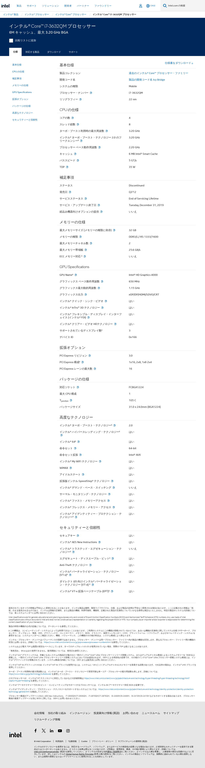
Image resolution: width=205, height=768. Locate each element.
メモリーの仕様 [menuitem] (20, 85)
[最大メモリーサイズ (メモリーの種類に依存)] (114, 230)
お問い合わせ (131, 713)
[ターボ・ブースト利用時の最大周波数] (106, 131)
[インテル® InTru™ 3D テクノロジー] (102, 307)
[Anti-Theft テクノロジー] (90, 565)
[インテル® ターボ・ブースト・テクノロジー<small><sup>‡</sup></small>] (114, 425)
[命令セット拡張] (80, 454)
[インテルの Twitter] (44, 731)
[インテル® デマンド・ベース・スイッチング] (113, 487)
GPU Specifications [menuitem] (22, 92)
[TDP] (67, 167)
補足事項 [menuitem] (16, 78)
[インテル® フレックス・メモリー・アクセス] (113, 507)
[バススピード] (78, 160)
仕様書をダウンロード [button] (179, 63)
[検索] (165, 6)
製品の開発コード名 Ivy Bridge (147, 79)
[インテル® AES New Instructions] (99, 542)
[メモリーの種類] (80, 236)
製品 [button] (19, 5)
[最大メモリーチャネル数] (91, 243)
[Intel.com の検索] (186, 5)
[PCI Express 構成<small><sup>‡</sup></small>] (82, 362)
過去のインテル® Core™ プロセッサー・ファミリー (158, 73)
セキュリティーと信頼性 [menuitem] (24, 119)
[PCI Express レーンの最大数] (95, 368)
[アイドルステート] (83, 474)
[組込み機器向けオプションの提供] (101, 211)
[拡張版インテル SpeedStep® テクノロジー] (112, 481)
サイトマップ (171, 713)
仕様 (15, 51)
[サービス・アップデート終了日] (99, 205)
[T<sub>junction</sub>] (71, 400)
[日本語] (150, 5)
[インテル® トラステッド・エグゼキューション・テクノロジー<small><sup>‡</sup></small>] (73, 552)
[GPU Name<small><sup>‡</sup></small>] (75, 274)
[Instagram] (68, 731)
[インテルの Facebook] (35, 731)
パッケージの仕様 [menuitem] (21, 105)
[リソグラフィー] (80, 99)
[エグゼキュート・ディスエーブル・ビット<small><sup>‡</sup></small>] (112, 558)
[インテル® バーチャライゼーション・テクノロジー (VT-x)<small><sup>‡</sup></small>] (70, 574)
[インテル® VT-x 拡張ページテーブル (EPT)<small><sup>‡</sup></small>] (112, 591)
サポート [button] (32, 5)
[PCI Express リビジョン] (89, 355)
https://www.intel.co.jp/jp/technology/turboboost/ (30, 674)
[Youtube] (60, 731)
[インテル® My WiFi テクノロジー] (100, 461)
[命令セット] (75, 448)
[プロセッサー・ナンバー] (91, 92)
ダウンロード (54, 51)
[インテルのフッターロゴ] (15, 734)
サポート (73, 51)
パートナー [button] (83, 5)
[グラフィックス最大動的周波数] (99, 288)
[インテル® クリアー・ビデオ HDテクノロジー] (115, 324)
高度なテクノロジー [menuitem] (22, 112)
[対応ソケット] (78, 387)
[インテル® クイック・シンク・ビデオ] (106, 301)
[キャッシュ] (75, 153)
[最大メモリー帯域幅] (85, 249)
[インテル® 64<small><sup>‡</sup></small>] (78, 441)
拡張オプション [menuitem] (20, 99)
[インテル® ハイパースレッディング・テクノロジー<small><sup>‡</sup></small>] (61, 435)
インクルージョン (79, 713)
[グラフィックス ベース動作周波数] (102, 281)
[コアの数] (72, 117)
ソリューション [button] (50, 5)
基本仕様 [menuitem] (16, 64)
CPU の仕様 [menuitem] (18, 71)
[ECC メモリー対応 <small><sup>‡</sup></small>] (84, 256)
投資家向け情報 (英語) (107, 713)
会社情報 (39, 713)
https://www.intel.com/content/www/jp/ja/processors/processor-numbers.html (77, 642)
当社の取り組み (57, 713)
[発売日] (70, 192)
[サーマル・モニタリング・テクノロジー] (109, 494)
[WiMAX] (70, 468)
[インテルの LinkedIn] (52, 731)
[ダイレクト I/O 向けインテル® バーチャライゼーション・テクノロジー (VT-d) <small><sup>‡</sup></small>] (92, 584)
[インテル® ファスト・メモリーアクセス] (108, 500)
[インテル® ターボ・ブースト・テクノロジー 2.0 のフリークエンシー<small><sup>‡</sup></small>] (81, 140)
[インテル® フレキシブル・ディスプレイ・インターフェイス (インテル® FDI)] (88, 317)
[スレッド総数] (78, 124)
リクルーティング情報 (47, 719)
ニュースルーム (151, 713)
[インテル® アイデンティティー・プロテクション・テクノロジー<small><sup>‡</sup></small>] (76, 517)
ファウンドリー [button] (103, 5)
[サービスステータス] (85, 198)
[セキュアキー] (78, 535)
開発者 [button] (68, 5)
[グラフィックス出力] (85, 294)
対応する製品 (32, 51)
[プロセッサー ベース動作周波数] (99, 147)
